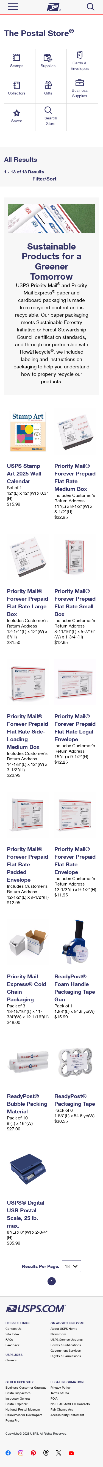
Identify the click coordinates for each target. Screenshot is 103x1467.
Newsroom (58, 1334)
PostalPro (12, 1420)
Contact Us (13, 1328)
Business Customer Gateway (25, 1387)
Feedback (12, 1345)
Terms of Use (60, 1393)
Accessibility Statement (67, 1415)
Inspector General (17, 1398)
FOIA (54, 1398)
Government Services (66, 1350)
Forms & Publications (66, 1345)
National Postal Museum (22, 1409)
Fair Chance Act (62, 1409)
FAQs (9, 1339)
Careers (10, 1360)
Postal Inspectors (17, 1393)
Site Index (12, 1334)
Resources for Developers (23, 1415)
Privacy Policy (61, 1387)
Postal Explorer (16, 1404)
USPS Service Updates (67, 1339)
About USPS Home (64, 1328)
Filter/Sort (43, 179)
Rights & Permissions (66, 1356)
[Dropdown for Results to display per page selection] (71, 1266)
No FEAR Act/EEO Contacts (70, 1404)
